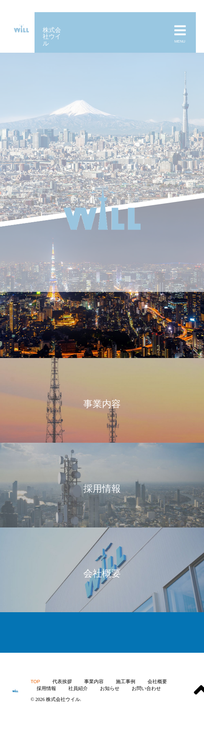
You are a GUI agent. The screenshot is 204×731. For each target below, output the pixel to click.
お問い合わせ (146, 688)
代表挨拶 (62, 681)
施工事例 (125, 681)
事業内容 (94, 681)
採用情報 (46, 688)
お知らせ (109, 688)
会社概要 (157, 681)
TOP (35, 681)
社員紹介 (78, 688)
